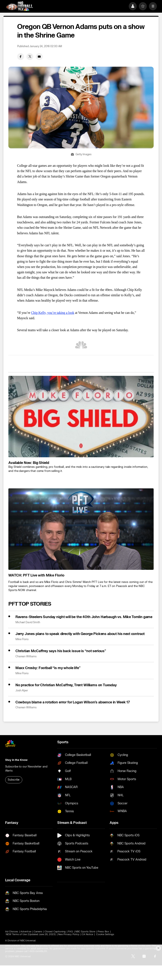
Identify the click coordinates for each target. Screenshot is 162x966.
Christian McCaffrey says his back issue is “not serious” (60, 651)
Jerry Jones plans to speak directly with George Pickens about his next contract (80, 634)
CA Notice (87, 934)
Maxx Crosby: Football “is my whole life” (47, 668)
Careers (38, 931)
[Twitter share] (29, 56)
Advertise (25, 931)
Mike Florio (22, 639)
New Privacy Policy (68, 934)
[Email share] (39, 56)
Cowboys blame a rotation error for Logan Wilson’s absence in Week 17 (72, 702)
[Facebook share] (20, 56)
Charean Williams (25, 656)
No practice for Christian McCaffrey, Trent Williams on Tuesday (66, 685)
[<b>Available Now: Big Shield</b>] (80, 416)
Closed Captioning (55, 931)
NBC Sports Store (85, 931)
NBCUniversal (28, 940)
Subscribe (14, 779)
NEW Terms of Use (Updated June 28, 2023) (31, 934)
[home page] (19, 6)
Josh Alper (21, 690)
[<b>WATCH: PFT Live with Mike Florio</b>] (80, 529)
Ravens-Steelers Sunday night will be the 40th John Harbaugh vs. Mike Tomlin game (83, 617)
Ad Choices (11, 931)
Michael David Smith (27, 622)
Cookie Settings (105, 934)
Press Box (103, 931)
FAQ (70, 931)
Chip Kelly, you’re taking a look (52, 312)
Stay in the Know (16, 760)
